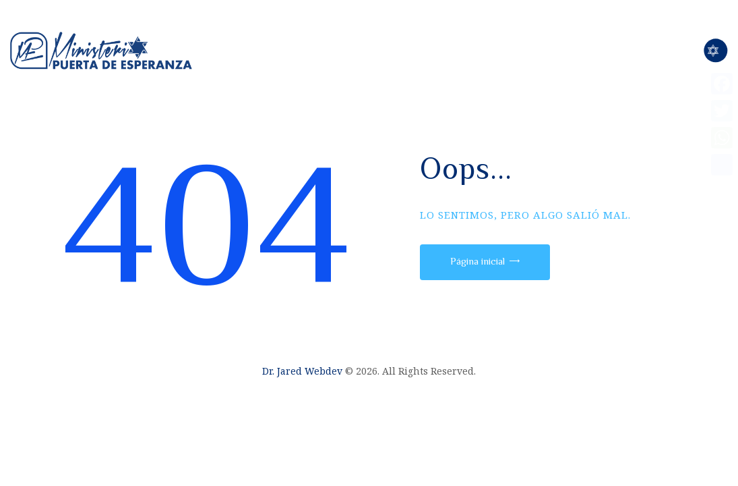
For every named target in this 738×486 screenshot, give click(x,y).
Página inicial (477, 261)
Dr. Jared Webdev (302, 370)
